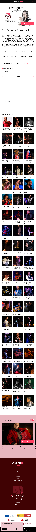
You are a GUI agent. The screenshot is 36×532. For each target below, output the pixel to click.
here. (3, 58)
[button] (33, 420)
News (18, 478)
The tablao (18, 473)
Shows (18, 475)
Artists (18, 476)
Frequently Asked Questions (18, 482)
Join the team (18, 480)
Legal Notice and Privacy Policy (27, 530)
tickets (28, 63)
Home (18, 471)
